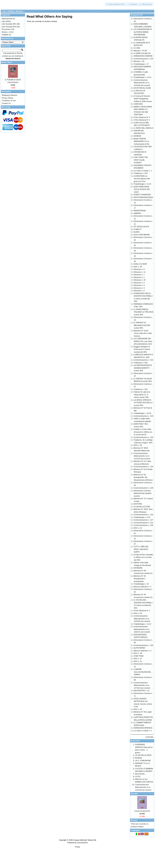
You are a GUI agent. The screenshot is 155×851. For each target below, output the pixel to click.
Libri (3, 21)
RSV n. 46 (138, 267)
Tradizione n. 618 (141, 363)
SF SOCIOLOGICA (141, 227)
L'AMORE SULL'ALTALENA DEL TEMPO (142, 671)
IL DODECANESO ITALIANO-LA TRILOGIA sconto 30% (143, 312)
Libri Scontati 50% (9, 27)
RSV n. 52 (138, 528)
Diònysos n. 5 (139, 283)
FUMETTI (138, 229)
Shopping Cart (136, 15)
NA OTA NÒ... (140, 774)
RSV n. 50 (138, 445)
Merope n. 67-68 (140, 51)
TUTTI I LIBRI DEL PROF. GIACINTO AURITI (141, 549)
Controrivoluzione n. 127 (143, 520)
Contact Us (6, 103)
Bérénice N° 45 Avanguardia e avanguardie (140, 578)
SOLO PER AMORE (142, 235)
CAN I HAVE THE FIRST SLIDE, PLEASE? (141, 160)
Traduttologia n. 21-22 (142, 184)
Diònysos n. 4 (139, 288)
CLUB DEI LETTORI (142, 507)
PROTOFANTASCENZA (143, 197)
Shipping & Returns (9, 95)
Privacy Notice (7, 98)
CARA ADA (138, 104)
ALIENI (137, 232)
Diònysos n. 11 (140, 272)
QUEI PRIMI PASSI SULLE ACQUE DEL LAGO (142, 189)
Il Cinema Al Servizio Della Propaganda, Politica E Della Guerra (143, 98)
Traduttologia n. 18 (141, 584)
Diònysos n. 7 (139, 275)
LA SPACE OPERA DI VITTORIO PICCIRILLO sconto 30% (143, 402)
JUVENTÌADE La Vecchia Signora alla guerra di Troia (142, 178)
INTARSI (138, 758)
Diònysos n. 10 (140, 280)
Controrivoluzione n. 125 (143, 645)
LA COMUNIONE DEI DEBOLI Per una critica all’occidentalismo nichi (143, 341)
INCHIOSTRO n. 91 (142, 690)
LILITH (137, 776)
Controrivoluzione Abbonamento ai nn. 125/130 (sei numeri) (142, 618)
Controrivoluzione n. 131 (143, 523)
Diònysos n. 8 (139, 269)
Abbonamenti (7, 19)
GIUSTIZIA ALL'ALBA (142, 88)
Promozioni (6, 29)
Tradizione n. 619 (141, 173)
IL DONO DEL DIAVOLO (143, 128)
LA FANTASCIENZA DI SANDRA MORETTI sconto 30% (143, 368)
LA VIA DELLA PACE (143, 755)
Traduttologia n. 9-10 (142, 517)
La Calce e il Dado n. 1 (143, 171)
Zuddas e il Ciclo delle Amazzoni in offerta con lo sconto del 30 (143, 432)
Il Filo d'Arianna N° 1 (142, 611)
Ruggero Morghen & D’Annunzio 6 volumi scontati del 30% (142, 349)
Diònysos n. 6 (139, 291)
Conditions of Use (9, 100)
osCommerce (82, 843)
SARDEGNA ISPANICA (143, 728)
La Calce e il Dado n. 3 (143, 731)
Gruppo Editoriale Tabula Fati (84, 840)
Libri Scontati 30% (9, 24)
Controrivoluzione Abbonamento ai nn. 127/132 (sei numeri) (142, 456)
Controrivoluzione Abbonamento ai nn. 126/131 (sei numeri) (142, 629)
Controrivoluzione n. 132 (143, 360)
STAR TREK (139, 656)
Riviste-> (5, 32)
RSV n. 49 (138, 613)
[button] (115, 4)
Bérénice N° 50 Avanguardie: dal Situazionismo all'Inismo (143, 477)
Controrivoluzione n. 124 (143, 59)
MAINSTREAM (140, 211)
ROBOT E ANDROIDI (142, 195)
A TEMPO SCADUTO (142, 53)
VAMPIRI (137, 213)
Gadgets (5, 35)
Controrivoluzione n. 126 (143, 525)
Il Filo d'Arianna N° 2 (142, 120)
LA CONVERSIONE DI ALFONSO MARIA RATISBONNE (143, 32)
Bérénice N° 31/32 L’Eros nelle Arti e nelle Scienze (143, 333)
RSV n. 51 (138, 661)
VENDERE (138, 568)
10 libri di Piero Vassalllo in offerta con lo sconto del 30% (143, 557)
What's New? (6, 62)
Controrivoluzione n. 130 (143, 416)
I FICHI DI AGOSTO (142, 811)
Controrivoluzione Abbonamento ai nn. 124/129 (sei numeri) (142, 82)
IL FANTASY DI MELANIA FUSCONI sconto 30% (142, 325)
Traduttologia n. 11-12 (142, 624)
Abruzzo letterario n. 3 (142, 651)
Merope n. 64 (139, 61)
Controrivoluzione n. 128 (143, 488)
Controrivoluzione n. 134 (143, 467)
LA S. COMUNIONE (143, 760)
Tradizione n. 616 (141, 389)
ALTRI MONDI (139, 648)
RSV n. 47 (138, 659)
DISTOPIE (138, 504)
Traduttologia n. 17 (141, 64)
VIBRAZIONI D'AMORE (143, 56)
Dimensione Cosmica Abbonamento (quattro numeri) (142, 493)
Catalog (10, 11)
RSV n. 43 (138, 709)
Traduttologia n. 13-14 (142, 77)
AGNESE (137, 136)
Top (3, 11)
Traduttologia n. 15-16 (142, 413)
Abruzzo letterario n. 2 (142, 587)
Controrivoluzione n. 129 (143, 437)
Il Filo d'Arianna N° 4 (142, 117)
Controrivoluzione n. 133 (143, 515)
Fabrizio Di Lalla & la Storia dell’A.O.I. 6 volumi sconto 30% (142, 394)
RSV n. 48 (138, 653)
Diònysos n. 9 (139, 285)
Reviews (19, 11)
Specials (134, 794)
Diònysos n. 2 (139, 277)
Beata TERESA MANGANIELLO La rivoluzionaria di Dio (141, 141)
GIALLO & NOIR (140, 264)
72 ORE (137, 48)
